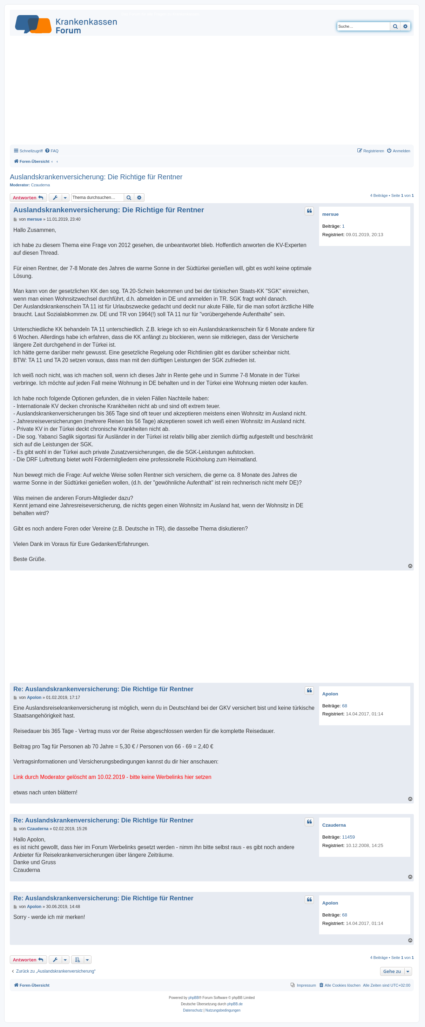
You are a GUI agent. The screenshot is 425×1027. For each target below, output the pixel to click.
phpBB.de (235, 1004)
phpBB (193, 998)
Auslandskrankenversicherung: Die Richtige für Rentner (96, 177)
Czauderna (40, 185)
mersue (330, 214)
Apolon (330, 693)
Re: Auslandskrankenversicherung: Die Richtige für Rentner (103, 689)
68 (344, 705)
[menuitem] (52, 151)
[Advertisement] (212, 92)
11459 (348, 837)
